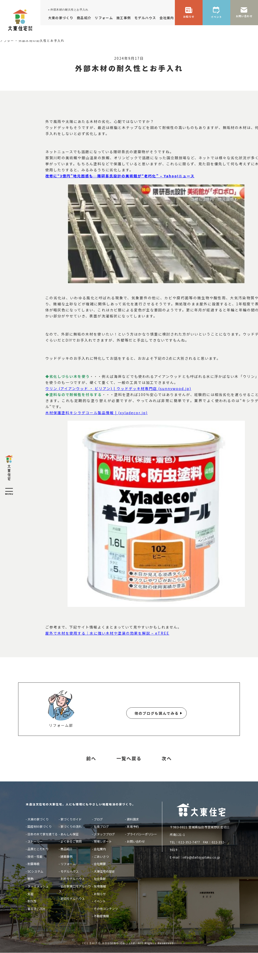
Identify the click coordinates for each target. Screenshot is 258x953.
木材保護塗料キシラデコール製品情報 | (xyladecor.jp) (96, 412)
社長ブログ (101, 826)
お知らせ (100, 894)
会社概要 (100, 864)
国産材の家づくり (39, 826)
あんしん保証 (69, 834)
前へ (91, 758)
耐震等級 (33, 864)
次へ (167, 758)
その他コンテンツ (106, 908)
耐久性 (32, 901)
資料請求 (133, 819)
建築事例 (66, 856)
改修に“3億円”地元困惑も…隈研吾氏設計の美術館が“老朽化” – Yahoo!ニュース (120, 175)
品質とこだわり (38, 849)
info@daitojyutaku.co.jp (201, 857)
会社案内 (100, 849)
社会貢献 (100, 878)
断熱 (30, 878)
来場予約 (133, 826)
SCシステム (35, 871)
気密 (30, 894)
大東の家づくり (38, 819)
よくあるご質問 (71, 841)
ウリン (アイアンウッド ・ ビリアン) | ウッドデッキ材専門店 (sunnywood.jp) (118, 388)
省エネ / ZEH (36, 908)
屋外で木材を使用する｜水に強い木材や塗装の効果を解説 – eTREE (107, 633)
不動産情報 (101, 916)
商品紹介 (66, 849)
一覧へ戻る (129, 758)
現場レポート (103, 841)
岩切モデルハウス (72, 898)
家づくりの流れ (71, 826)
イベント (100, 901)
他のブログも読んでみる (157, 713)
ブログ (98, 819)
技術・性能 (35, 856)
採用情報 (100, 886)
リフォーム (68, 864)
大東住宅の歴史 (104, 871)
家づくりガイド (71, 819)
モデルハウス (69, 871)
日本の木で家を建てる (42, 834)
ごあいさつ (101, 856)
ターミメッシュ (38, 886)
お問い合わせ (136, 841)
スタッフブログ (104, 834)
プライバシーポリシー (142, 834)
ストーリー (35, 841)
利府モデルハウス (72, 878)
